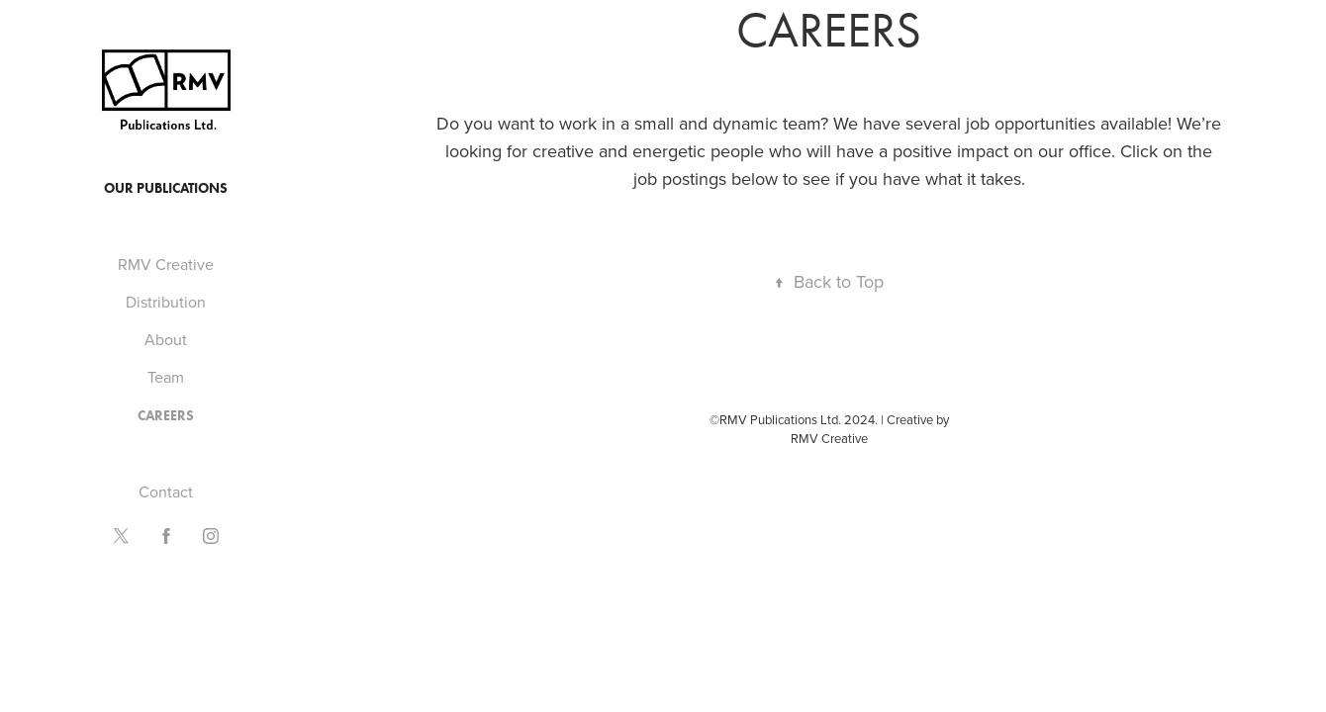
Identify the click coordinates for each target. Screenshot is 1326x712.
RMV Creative (166, 264)
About (165, 339)
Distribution (166, 301)
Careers (166, 415)
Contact (166, 491)
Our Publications (166, 188)
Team (165, 377)
